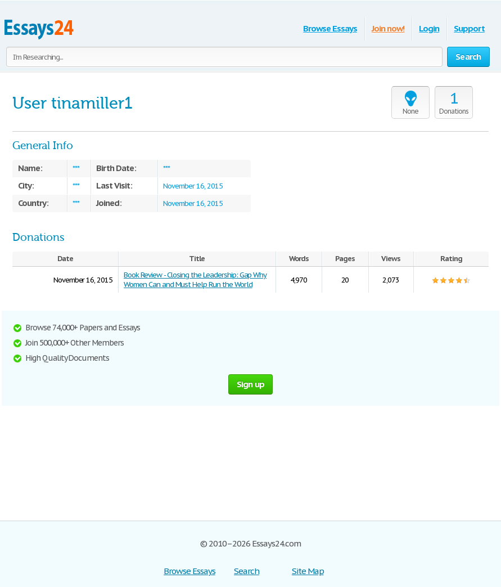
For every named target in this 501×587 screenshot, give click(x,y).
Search (246, 571)
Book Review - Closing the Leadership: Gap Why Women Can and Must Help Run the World (195, 279)
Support (469, 28)
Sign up (251, 384)
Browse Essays (329, 28)
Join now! (388, 28)
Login (429, 28)
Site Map (308, 571)
